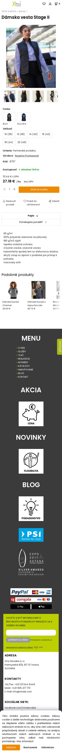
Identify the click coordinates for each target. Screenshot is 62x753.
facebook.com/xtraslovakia (20, 707)
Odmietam (47, 747)
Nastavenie (30, 747)
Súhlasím (11, 747)
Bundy (22, 11)
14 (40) (33, 134)
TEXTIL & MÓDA (8, 11)
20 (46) (22, 142)
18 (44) (9, 142)
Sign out (38, 647)
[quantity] (9, 189)
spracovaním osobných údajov (19, 647)
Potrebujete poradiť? (31, 222)
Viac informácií (24, 741)
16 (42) (46, 134)
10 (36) (9, 134)
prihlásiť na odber (18, 639)
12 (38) (21, 134)
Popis (31, 215)
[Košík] (58, 3)
